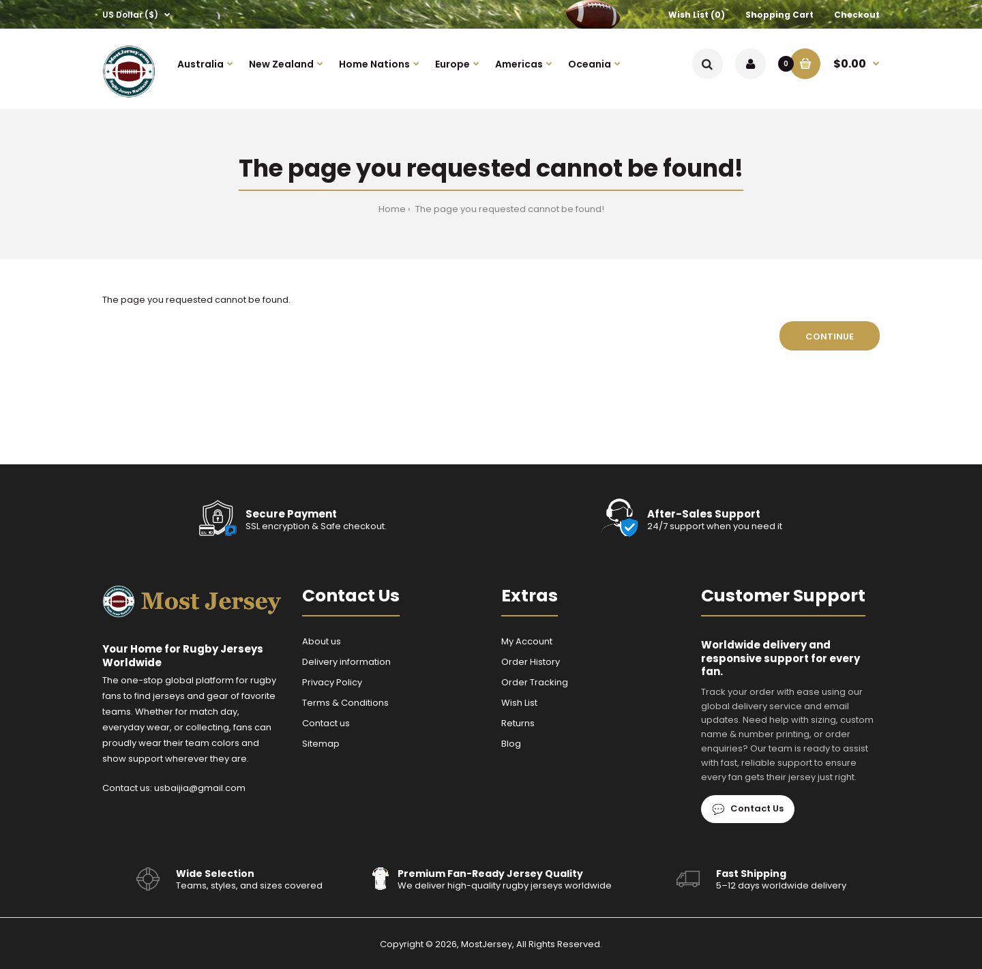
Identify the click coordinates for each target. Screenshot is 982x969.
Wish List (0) (696, 14)
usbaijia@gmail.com (200, 787)
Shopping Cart (779, 14)
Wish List (519, 702)
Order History (530, 661)
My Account (526, 641)
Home (392, 209)
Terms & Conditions (345, 702)
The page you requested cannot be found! (509, 209)
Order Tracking (534, 682)
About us (321, 641)
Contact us (326, 723)
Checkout (857, 14)
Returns (518, 723)
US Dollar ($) (130, 14)
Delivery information (346, 661)
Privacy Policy (332, 682)
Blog (511, 743)
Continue (829, 336)
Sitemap (321, 743)
